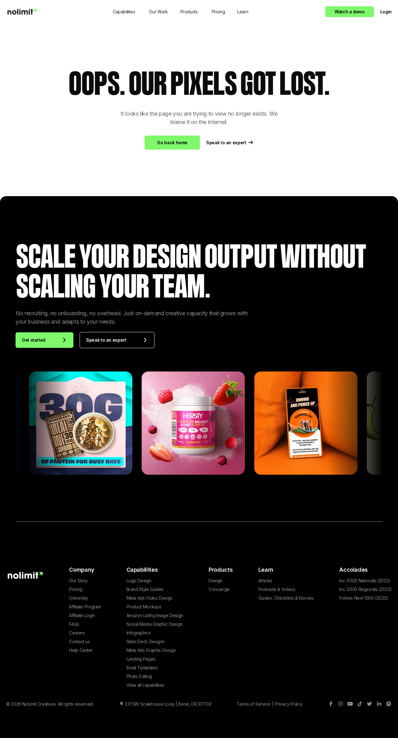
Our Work (158, 11)
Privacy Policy (288, 704)
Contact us (79, 641)
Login (386, 11)
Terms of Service (253, 704)
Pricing (218, 11)
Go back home (172, 142)
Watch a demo (350, 11)
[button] (125, 11)
